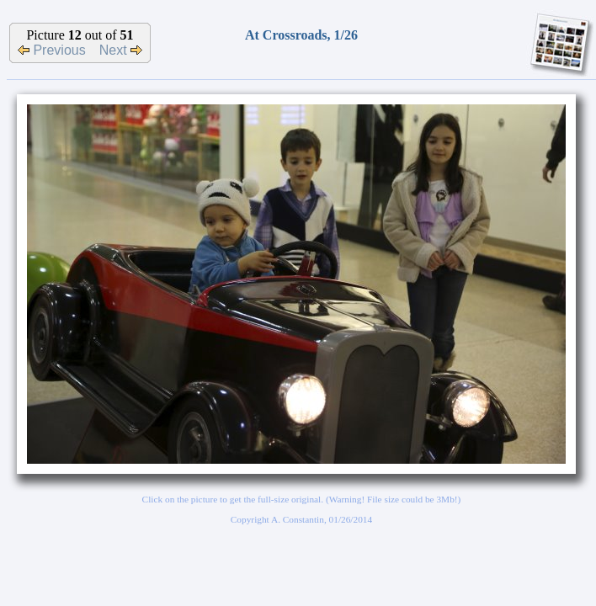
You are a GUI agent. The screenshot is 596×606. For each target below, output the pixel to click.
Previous (52, 50)
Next (120, 50)
